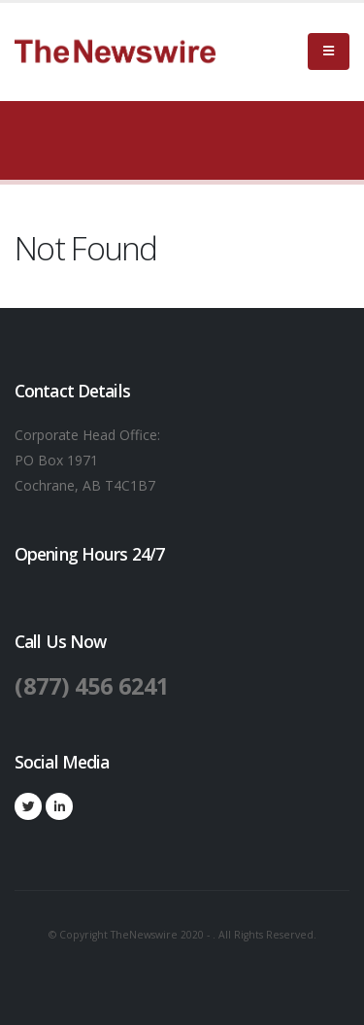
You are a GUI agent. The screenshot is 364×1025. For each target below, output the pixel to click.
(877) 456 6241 (92, 685)
